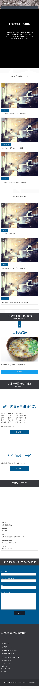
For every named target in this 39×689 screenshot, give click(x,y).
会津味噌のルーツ (7, 650)
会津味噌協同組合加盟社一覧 (10, 660)
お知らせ (4, 669)
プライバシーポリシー (8, 664)
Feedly (3, 674)
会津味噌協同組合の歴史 (9, 654)
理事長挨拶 (5, 647)
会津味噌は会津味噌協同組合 (14, 3)
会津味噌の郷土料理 (8, 657)
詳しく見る (19, 371)
